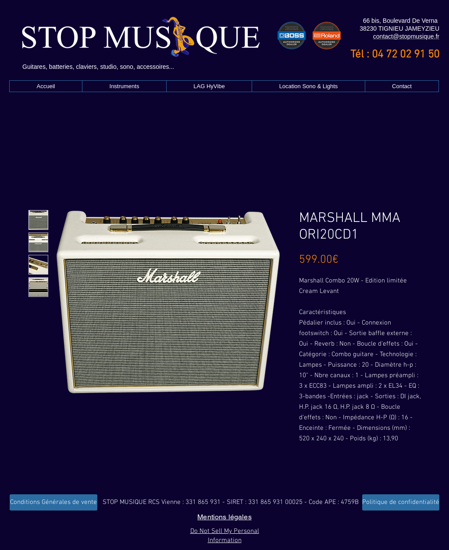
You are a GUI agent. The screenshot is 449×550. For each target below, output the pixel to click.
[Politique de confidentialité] (400, 502)
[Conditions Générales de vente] (53, 502)
